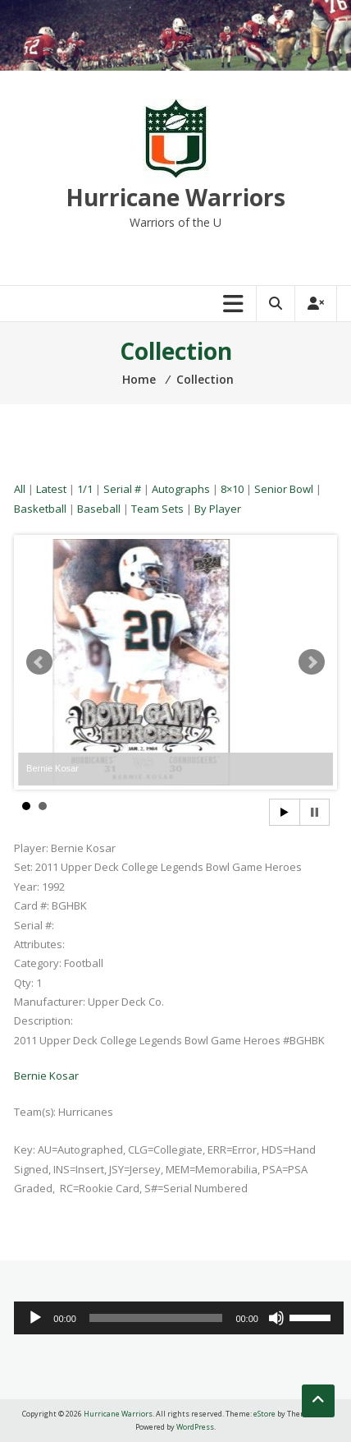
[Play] (35, 1318)
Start (284, 812)
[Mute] (276, 1318)
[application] (179, 1317)
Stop (314, 812)
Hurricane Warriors (175, 197)
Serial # (122, 488)
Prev (39, 662)
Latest (51, 488)
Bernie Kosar (46, 1075)
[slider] (156, 1318)
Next (312, 662)
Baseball (99, 508)
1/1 (85, 488)
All (19, 488)
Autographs (181, 488)
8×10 (232, 488)
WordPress (195, 1426)
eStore (264, 1413)
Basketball (40, 508)
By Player (217, 508)
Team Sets (157, 508)
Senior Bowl (283, 488)
